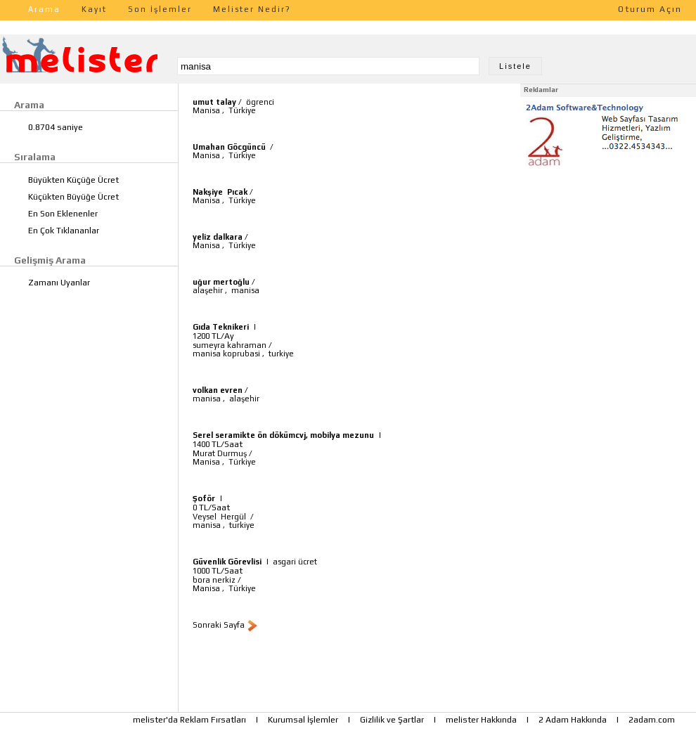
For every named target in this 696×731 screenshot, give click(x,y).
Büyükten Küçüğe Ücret (73, 180)
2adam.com (652, 720)
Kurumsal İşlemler (303, 720)
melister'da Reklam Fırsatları (189, 720)
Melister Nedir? (252, 9)
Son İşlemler (160, 9)
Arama (44, 9)
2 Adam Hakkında (573, 720)
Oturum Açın (650, 9)
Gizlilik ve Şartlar (392, 720)
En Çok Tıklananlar (63, 230)
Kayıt (94, 9)
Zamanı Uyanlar (59, 282)
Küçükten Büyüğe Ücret (73, 197)
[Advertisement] (608, 259)
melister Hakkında (481, 720)
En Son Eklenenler (63, 214)
